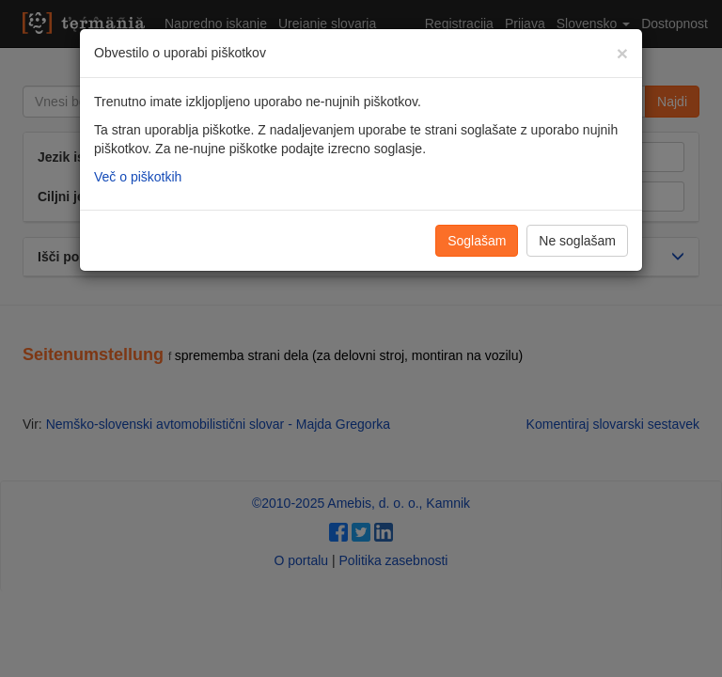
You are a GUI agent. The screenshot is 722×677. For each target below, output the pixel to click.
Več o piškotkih (137, 176)
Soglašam (476, 240)
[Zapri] (622, 53)
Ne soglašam (577, 240)
